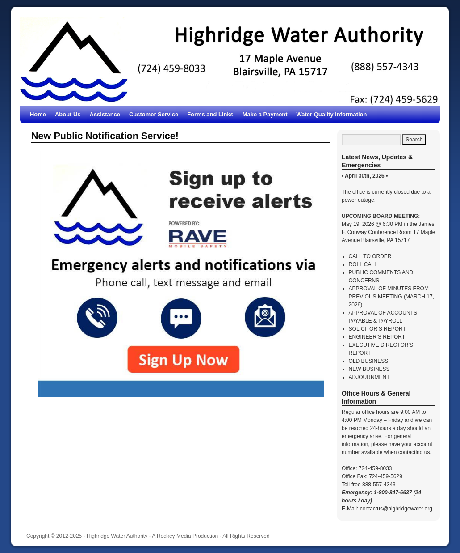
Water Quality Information (332, 114)
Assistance (105, 114)
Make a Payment (265, 114)
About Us (68, 114)
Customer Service (153, 114)
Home (38, 114)
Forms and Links (210, 114)
